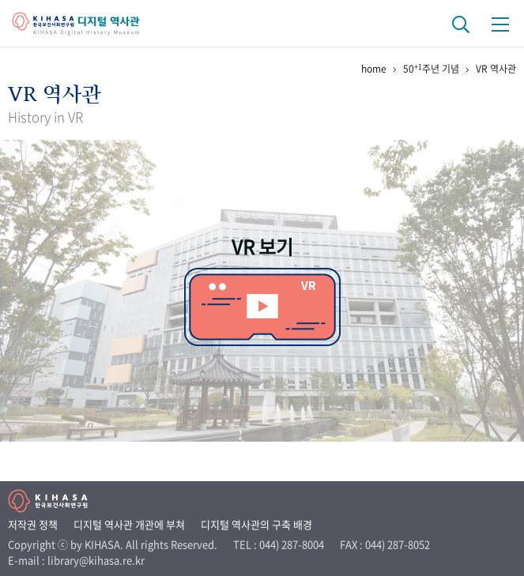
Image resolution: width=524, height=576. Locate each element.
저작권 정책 (33, 524)
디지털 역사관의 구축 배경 (256, 524)
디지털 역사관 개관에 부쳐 (129, 524)
